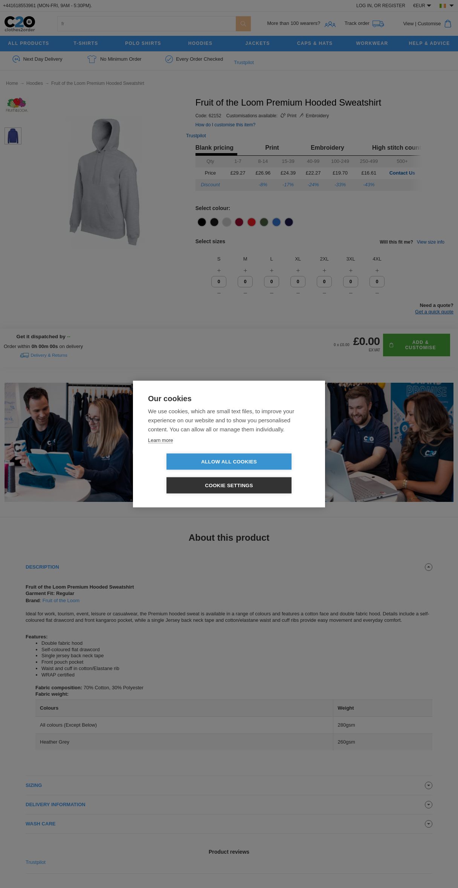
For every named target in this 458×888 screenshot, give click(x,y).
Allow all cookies (186, 474)
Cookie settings (272, 474)
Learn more (160, 452)
